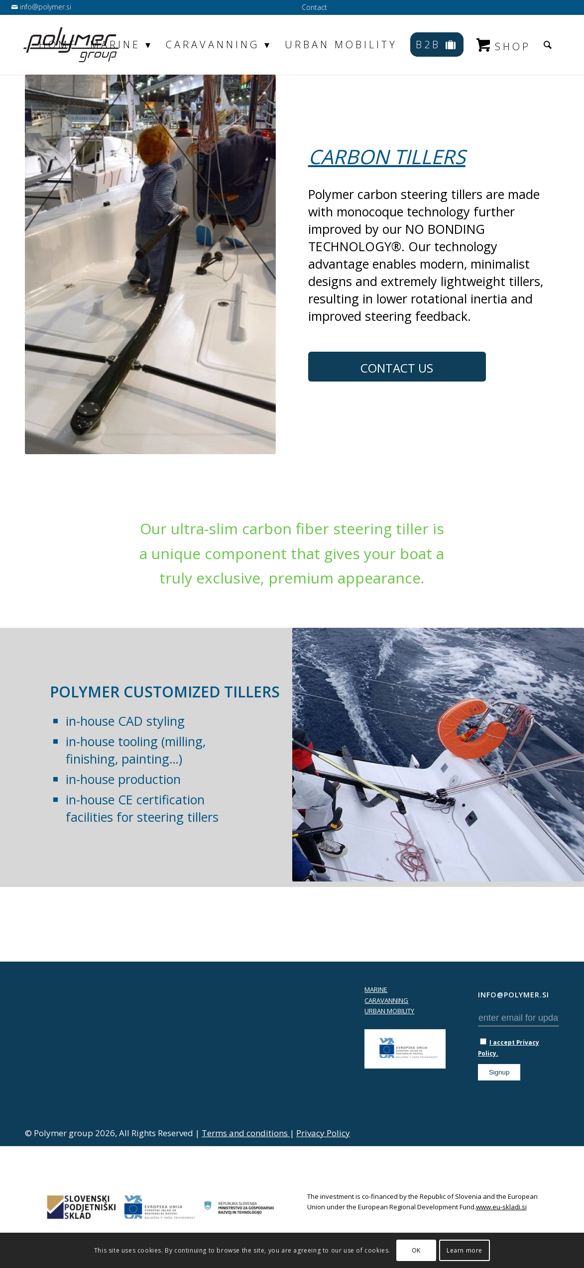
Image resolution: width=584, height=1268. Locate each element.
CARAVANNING (386, 1000)
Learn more (464, 1250)
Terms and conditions (246, 1133)
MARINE (375, 989)
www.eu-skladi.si (501, 1206)
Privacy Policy (323, 1133)
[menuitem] (312, 7)
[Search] (549, 44)
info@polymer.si (44, 6)
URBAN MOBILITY (389, 1010)
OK (416, 1250)
